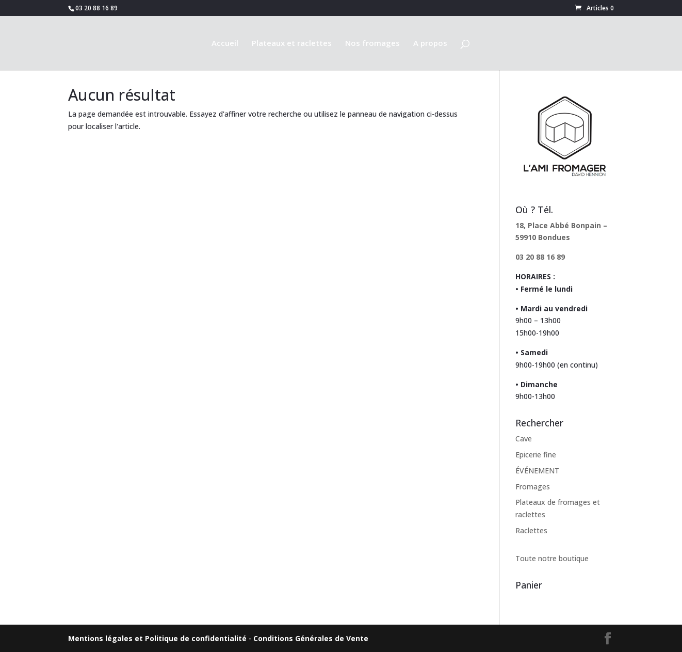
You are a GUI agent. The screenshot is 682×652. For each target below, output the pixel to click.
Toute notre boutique (552, 558)
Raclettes (531, 530)
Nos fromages (372, 43)
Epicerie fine (535, 454)
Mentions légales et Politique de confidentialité (157, 638)
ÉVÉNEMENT (537, 470)
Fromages (532, 486)
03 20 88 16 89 (540, 257)
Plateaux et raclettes (292, 43)
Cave (523, 438)
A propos (430, 43)
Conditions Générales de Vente (310, 638)
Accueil (225, 43)
